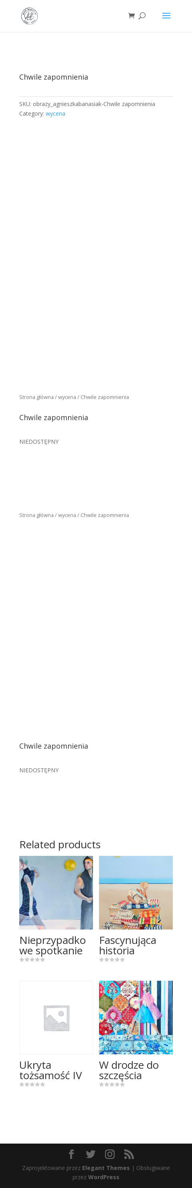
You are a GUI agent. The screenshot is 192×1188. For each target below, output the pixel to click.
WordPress (103, 1177)
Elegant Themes (106, 1168)
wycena (55, 113)
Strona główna (36, 397)
